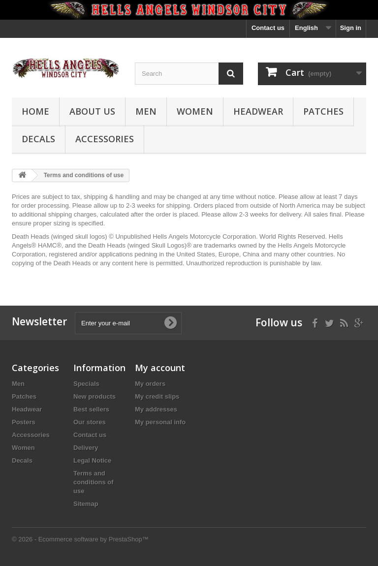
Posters (23, 422)
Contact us (268, 27)
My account (160, 368)
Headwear (258, 111)
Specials (86, 383)
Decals (38, 139)
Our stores (89, 422)
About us (92, 111)
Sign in (350, 27)
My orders (150, 383)
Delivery (85, 447)
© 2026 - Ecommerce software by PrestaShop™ (80, 539)
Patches (323, 111)
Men (146, 111)
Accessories (104, 139)
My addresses (156, 409)
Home (35, 111)
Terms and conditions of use (93, 482)
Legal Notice (92, 460)
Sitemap (85, 503)
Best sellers (91, 409)
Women (195, 111)
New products (94, 396)
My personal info (160, 422)
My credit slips (157, 396)
